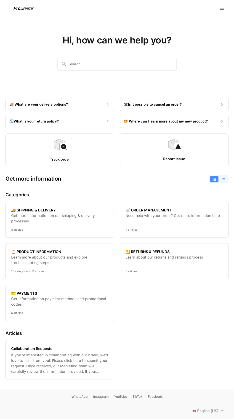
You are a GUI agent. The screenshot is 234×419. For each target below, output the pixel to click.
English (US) (208, 411)
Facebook (155, 396)
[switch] (219, 179)
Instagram (101, 396)
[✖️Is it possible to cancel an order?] (174, 104)
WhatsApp (80, 396)
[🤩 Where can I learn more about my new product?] (174, 121)
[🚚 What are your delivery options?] (59, 104)
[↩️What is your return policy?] (59, 121)
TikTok (137, 396)
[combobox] (117, 64)
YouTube (120, 396)
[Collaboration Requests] (59, 359)
